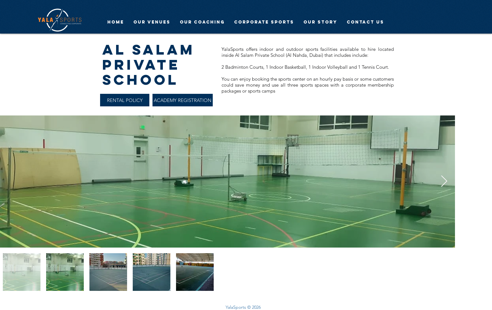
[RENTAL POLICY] (124, 100)
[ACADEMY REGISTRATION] (182, 100)
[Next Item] (444, 181)
